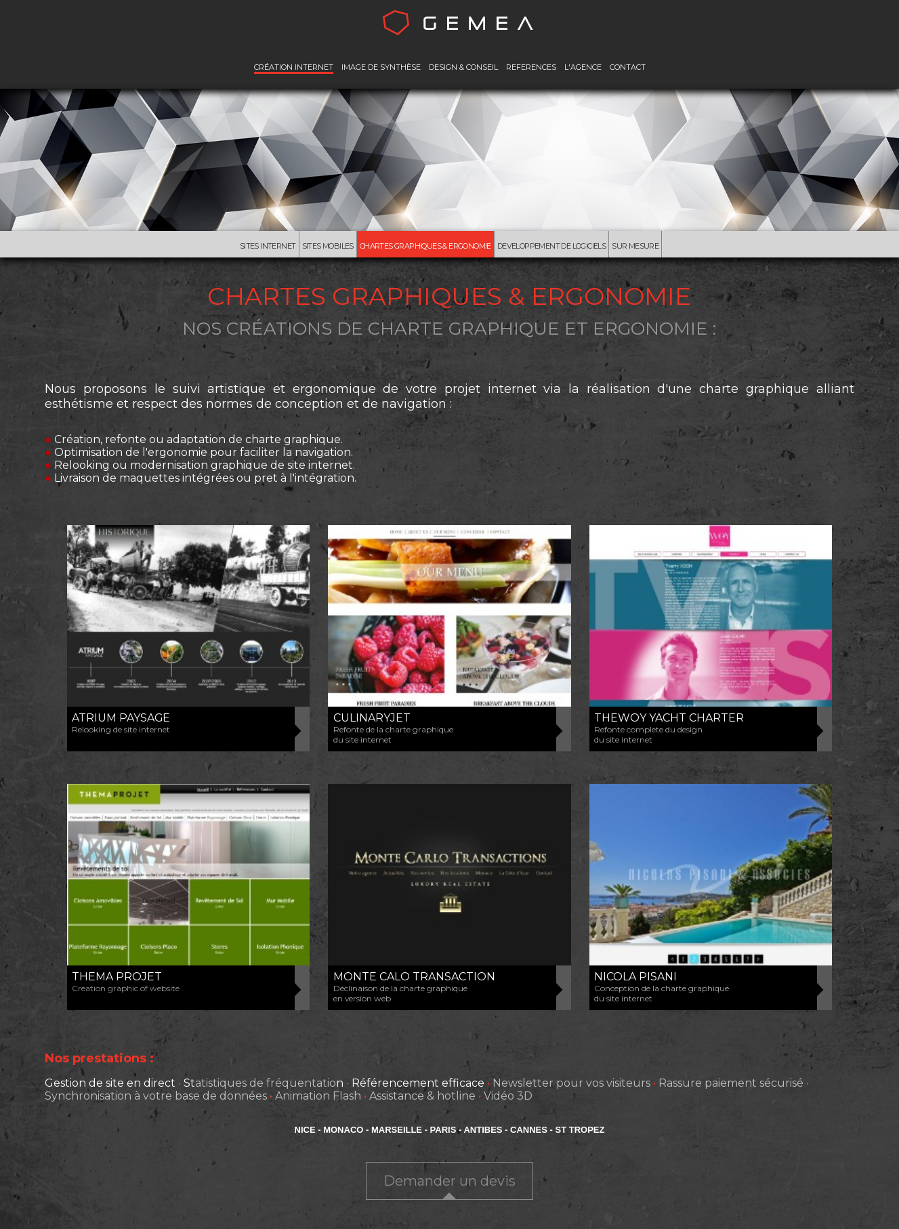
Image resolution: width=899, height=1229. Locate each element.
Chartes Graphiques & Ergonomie (418, 246)
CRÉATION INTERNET (293, 67)
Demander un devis (449, 1183)
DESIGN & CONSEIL (463, 67)
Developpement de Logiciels (556, 246)
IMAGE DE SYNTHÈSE (381, 67)
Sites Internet (249, 246)
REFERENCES (531, 67)
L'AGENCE (583, 67)
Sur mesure (654, 246)
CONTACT (628, 67)
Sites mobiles (316, 246)
